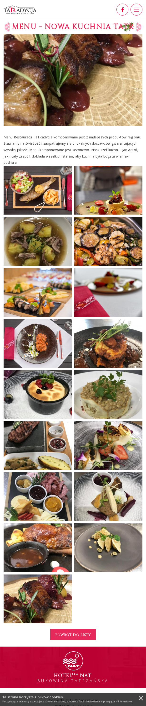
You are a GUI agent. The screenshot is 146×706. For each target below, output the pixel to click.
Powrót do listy (73, 635)
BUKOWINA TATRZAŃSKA (73, 677)
